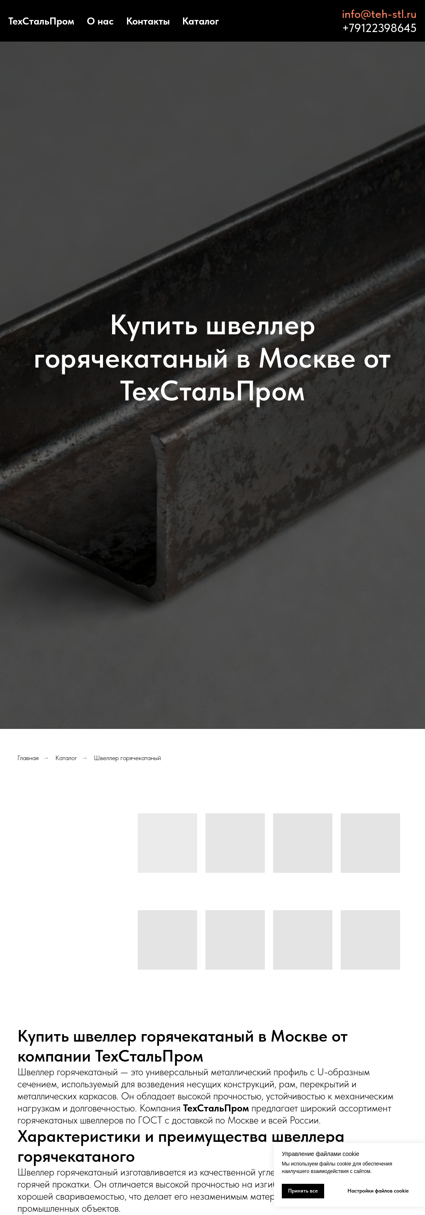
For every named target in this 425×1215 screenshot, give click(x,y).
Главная (28, 758)
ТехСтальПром (41, 21)
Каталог (200, 21)
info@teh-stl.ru (379, 14)
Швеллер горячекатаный (127, 758)
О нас (100, 21)
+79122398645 (379, 28)
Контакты (148, 21)
